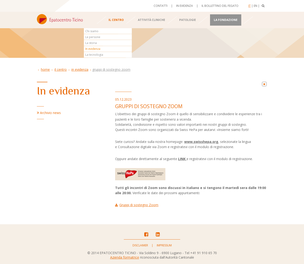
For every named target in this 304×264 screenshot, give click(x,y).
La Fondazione (226, 20)
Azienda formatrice (124, 257)
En (255, 6)
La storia (91, 43)
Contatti (161, 6)
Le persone (92, 37)
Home (45, 69)
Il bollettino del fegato (220, 6)
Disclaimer (140, 245)
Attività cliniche (151, 20)
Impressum (164, 245)
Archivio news (50, 112)
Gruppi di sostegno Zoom (111, 69)
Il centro (116, 20)
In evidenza (184, 6)
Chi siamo (91, 31)
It (249, 6)
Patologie (187, 20)
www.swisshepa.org (201, 141)
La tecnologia (94, 55)
